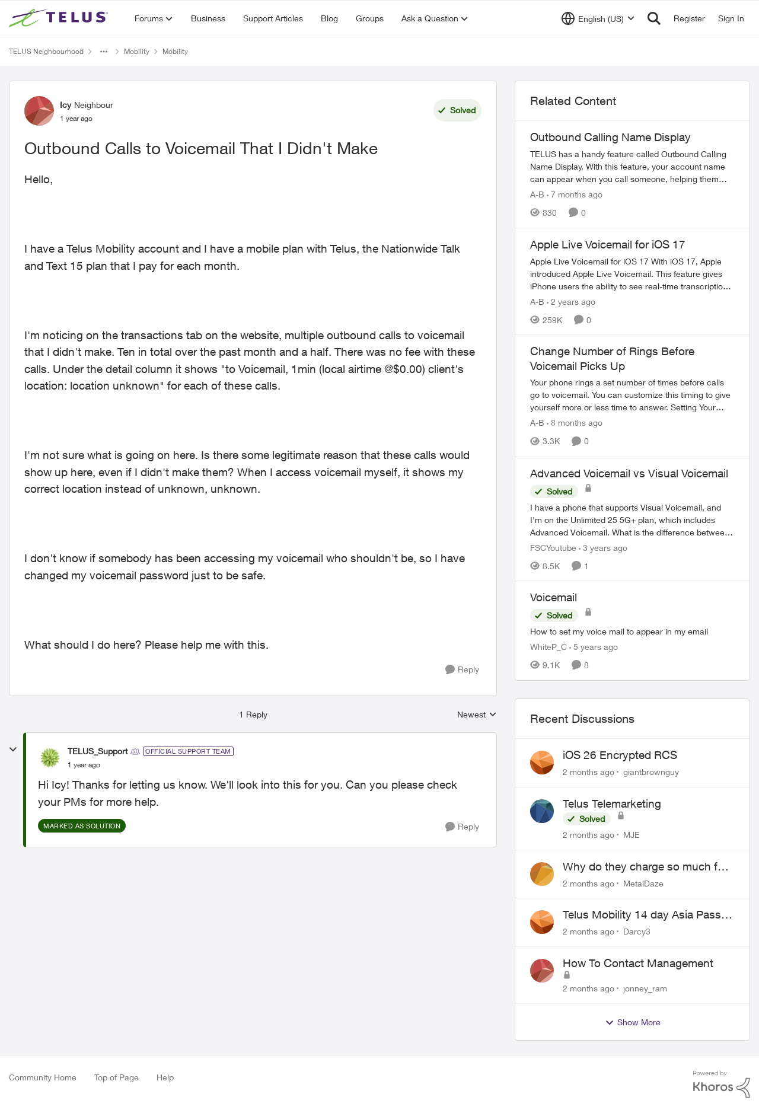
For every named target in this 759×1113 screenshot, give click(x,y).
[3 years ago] (603, 547)
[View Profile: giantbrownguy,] (542, 762)
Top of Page (116, 1077)
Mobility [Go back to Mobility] (136, 51)
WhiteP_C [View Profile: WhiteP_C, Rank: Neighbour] (548, 647)
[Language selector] (598, 18)
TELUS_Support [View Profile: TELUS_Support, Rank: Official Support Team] (97, 751)
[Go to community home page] (60, 18)
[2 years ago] (571, 301)
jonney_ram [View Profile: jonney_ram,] (645, 988)
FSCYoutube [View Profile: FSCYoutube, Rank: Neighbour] (553, 547)
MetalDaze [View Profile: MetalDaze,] (643, 883)
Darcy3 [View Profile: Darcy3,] (636, 931)
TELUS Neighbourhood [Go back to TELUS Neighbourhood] (46, 51)
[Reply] (462, 670)
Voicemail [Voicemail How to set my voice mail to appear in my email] (553, 597)
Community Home (42, 1077)
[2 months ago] (588, 772)
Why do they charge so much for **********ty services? (645, 867)
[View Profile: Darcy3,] (542, 922)
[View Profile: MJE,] (542, 811)
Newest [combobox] (477, 714)
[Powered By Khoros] (721, 1084)
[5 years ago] (593, 646)
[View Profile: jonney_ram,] (542, 971)
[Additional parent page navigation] (104, 51)
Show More (633, 1022)
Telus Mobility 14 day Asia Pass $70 (642, 915)
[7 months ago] (574, 194)
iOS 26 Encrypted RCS (620, 754)
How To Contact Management (638, 963)
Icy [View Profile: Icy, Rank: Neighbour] (65, 105)
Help (165, 1077)
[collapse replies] (13, 749)
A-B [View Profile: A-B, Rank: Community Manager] (537, 194)
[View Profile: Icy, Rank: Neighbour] (39, 111)
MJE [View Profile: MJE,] (631, 835)
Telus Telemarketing (612, 803)
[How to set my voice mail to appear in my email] (632, 631)
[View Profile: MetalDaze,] (542, 874)
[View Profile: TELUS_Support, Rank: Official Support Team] (50, 758)
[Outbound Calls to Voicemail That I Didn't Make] (84, 765)
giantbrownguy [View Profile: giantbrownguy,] (651, 772)
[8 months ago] (574, 423)
